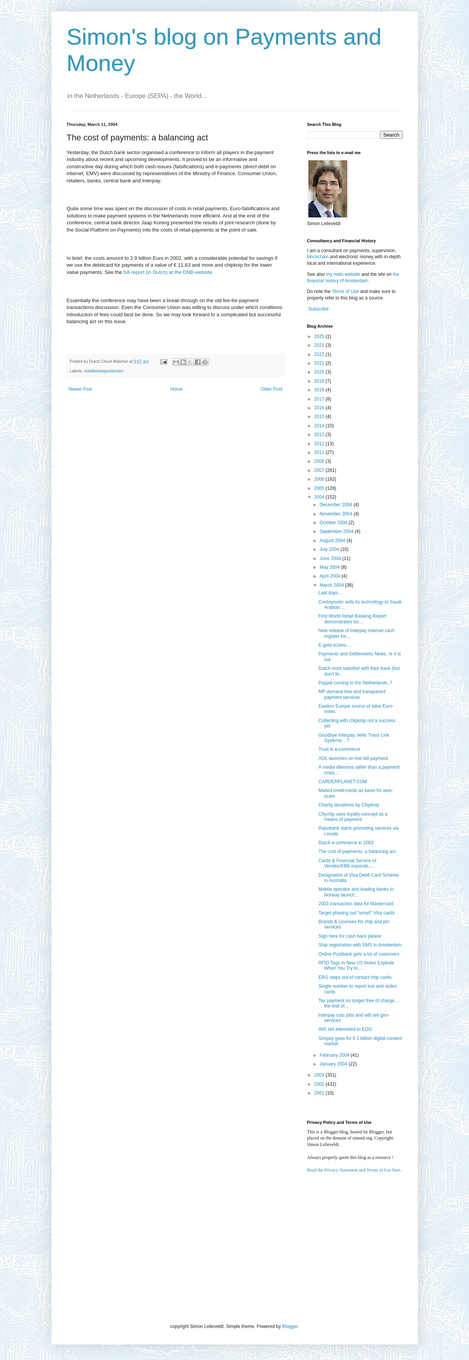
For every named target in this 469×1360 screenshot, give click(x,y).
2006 (320, 479)
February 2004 (334, 1055)
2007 (320, 470)
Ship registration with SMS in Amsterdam (359, 945)
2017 (320, 399)
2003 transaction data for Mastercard (355, 903)
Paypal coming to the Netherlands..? (355, 683)
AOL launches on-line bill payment (353, 758)
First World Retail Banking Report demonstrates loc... (352, 618)
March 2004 (332, 585)
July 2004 (329, 549)
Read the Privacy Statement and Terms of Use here (353, 1170)
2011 (320, 452)
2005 (320, 488)
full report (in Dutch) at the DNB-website (167, 272)
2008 (320, 461)
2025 (320, 336)
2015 (320, 416)
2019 (320, 381)
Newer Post (80, 389)
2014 (320, 425)
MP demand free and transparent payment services (351, 694)
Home (176, 389)
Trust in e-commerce (339, 749)
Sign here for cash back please (349, 936)
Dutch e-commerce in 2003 (345, 842)
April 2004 (330, 576)
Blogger (290, 1326)
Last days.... (330, 593)
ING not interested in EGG (345, 1029)
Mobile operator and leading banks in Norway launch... (355, 892)
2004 (320, 497)
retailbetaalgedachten (103, 371)
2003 (320, 1075)
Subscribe (318, 309)
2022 (320, 354)
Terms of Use (345, 291)
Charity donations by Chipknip (348, 805)
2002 (320, 1084)
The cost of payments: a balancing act (356, 851)
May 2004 (330, 567)
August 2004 (333, 540)
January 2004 (333, 1064)
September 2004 (337, 531)
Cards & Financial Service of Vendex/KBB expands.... (347, 863)
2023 (320, 345)
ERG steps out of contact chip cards (354, 977)
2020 (320, 372)
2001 (320, 1093)
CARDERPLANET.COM (342, 781)
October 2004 (333, 522)
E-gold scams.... (334, 645)
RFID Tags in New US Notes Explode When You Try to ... (356, 965)
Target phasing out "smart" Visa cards (356, 913)
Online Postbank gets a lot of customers (358, 954)
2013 (320, 434)
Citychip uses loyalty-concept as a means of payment (352, 816)
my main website (343, 274)
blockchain (318, 256)
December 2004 (336, 504)
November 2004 (336, 514)
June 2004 (330, 558)
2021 (320, 363)
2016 (320, 407)
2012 (320, 443)
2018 (320, 390)
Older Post (271, 389)
